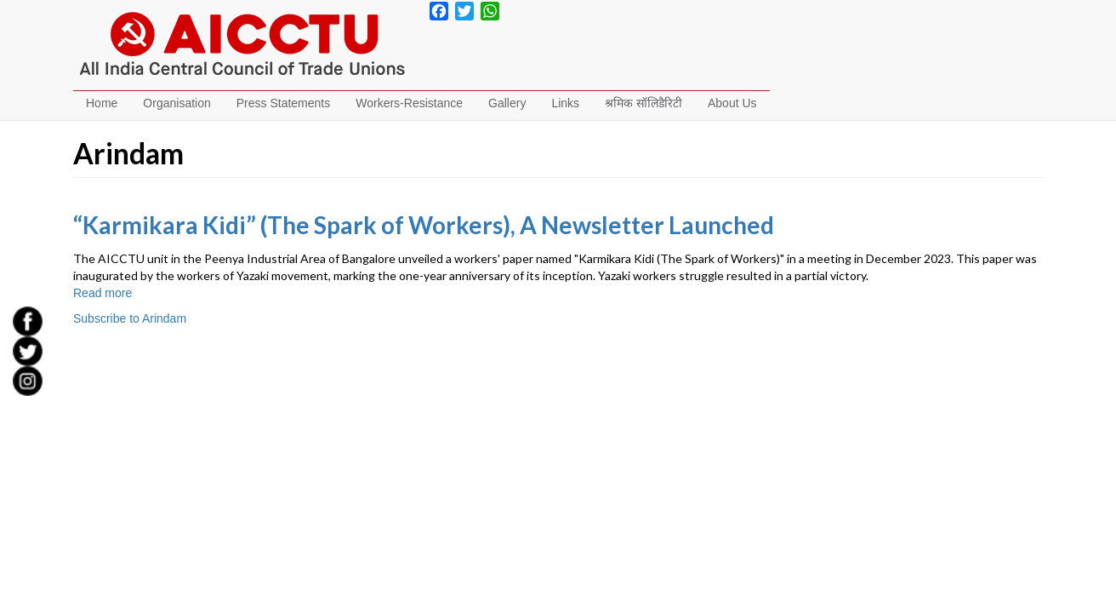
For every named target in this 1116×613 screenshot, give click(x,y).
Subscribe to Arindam (129, 318)
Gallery (507, 103)
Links (565, 103)
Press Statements (283, 103)
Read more (102, 293)
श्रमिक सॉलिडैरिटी (643, 103)
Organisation (176, 103)
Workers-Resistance (409, 103)
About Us (732, 103)
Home (101, 103)
